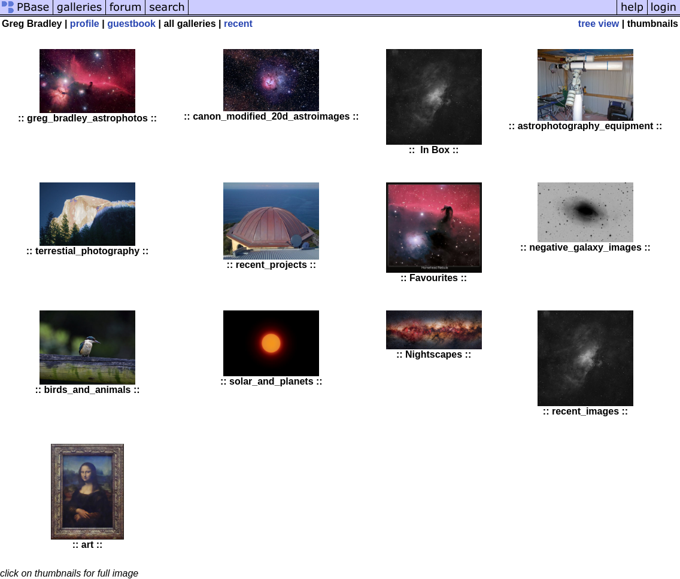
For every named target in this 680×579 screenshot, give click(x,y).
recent (238, 24)
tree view (598, 24)
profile (84, 24)
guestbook (131, 24)
